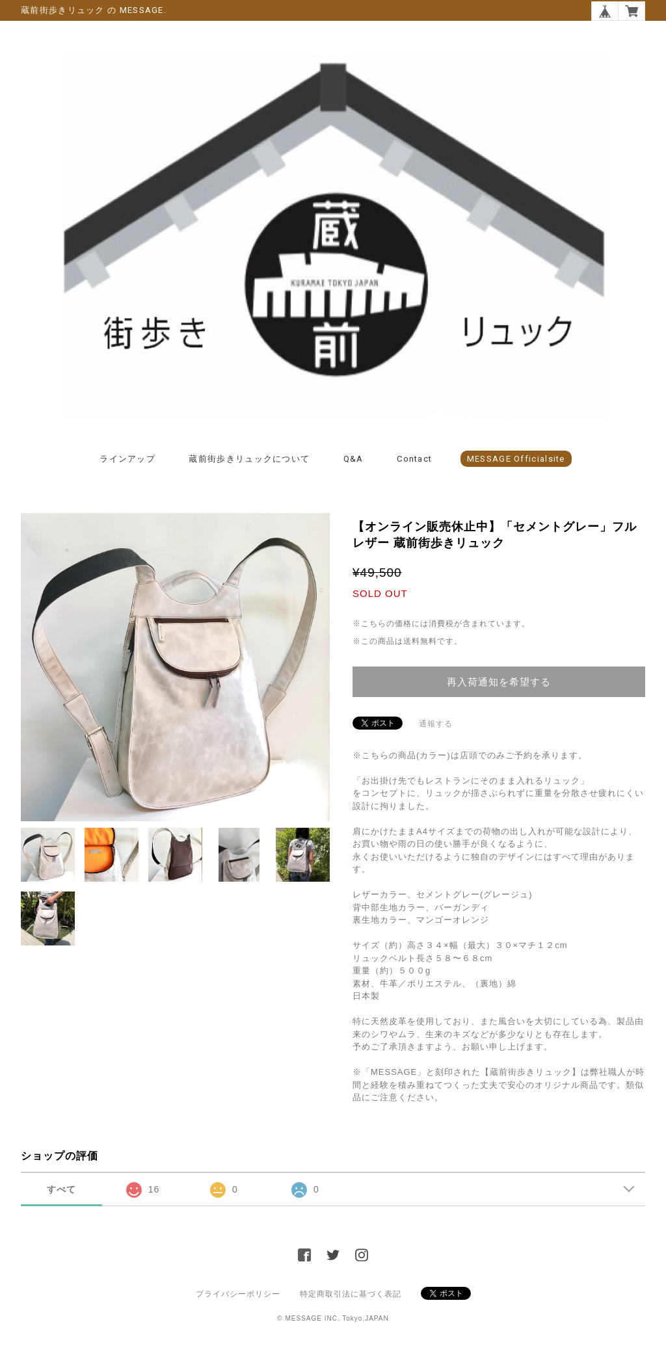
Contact (414, 459)
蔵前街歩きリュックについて (249, 459)
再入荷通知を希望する (499, 681)
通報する (436, 723)
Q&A (353, 459)
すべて (61, 1189)
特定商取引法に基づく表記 (350, 1294)
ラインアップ (127, 459)
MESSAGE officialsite (516, 459)
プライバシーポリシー (238, 1294)
